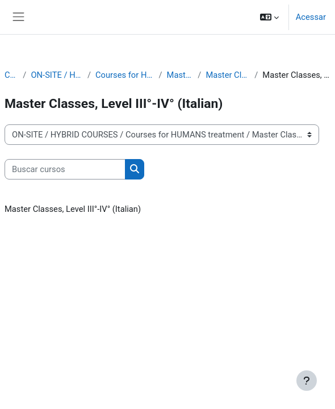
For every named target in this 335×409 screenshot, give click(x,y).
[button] (269, 17)
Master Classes (180, 75)
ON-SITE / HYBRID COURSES (57, 75)
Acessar (311, 17)
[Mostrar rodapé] (306, 380)
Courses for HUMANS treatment (124, 75)
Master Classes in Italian (228, 75)
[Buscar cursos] (65, 169)
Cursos (11, 75)
